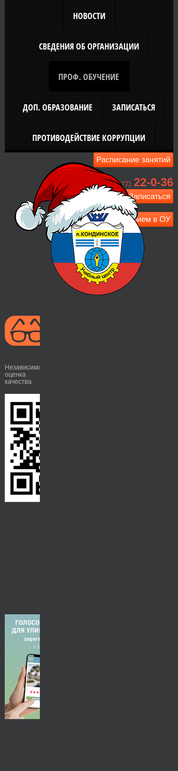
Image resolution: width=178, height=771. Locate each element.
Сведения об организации (89, 46)
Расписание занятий (133, 159)
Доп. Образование (58, 107)
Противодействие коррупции (88, 137)
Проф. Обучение (88, 76)
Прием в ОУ (149, 219)
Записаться (133, 107)
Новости (89, 15)
